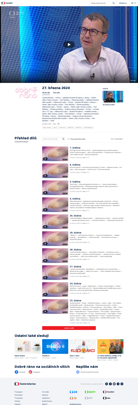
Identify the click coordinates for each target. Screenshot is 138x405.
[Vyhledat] (63, 139)
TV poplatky (19, 398)
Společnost (70, 127)
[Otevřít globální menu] (133, 3)
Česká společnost (88, 127)
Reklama (45, 395)
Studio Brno (46, 398)
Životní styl (62, 127)
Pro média (45, 392)
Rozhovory (78, 127)
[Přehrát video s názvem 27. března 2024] (69, 44)
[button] (69, 44)
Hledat (113, 4)
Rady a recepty (47, 127)
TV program (18, 392)
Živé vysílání (18, 395)
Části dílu (56, 93)
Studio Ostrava (47, 401)
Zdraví (55, 127)
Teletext (17, 401)
